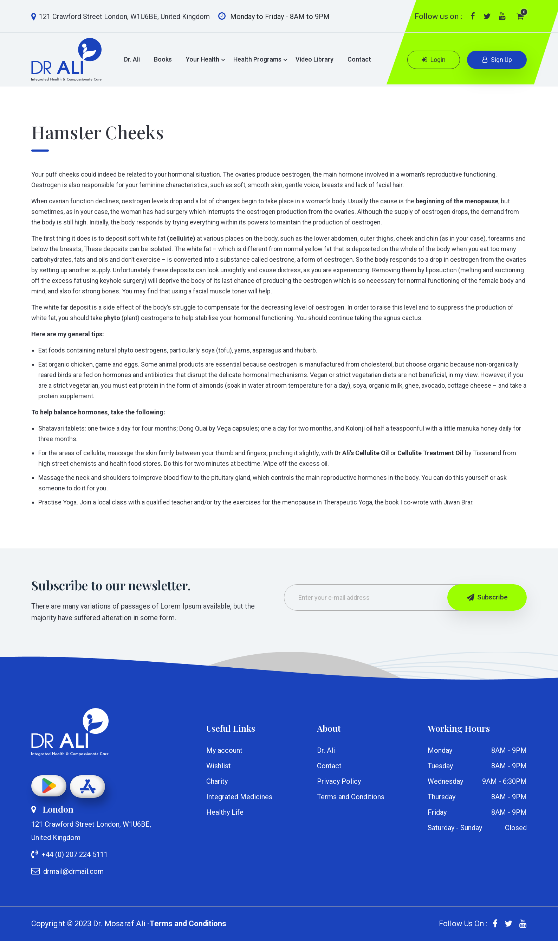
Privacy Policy (339, 781)
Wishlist (218, 766)
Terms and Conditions (350, 797)
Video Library (314, 59)
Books (163, 59)
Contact (359, 59)
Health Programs (257, 59)
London (52, 809)
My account (224, 750)
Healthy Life (225, 812)
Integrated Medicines (239, 797)
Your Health (202, 59)
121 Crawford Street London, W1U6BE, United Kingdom (120, 16)
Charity (217, 781)
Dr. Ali (132, 59)
